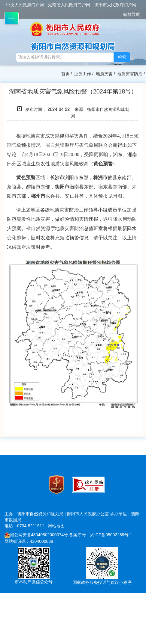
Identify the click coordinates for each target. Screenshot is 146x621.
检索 (122, 57)
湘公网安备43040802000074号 (36, 534)
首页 (65, 73)
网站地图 (56, 525)
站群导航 (131, 14)
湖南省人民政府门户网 (69, 4)
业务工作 (82, 73)
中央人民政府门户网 (25, 4)
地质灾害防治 (129, 73)
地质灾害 (104, 73)
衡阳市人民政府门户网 (115, 4)
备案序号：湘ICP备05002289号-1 (100, 534)
